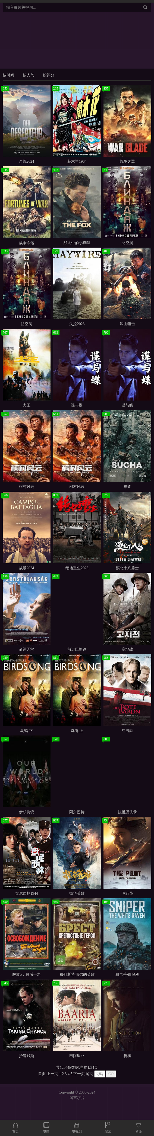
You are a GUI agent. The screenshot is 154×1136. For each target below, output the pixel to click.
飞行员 (127, 893)
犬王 (26, 405)
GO (111, 1074)
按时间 (8, 75)
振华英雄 (76, 893)
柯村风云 (26, 487)
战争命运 (26, 243)
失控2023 (76, 324)
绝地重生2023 (76, 568)
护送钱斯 (26, 1056)
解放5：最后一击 (26, 974)
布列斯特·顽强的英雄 (77, 974)
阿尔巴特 (76, 812)
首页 (42, 1074)
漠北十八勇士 (127, 568)
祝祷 (127, 1056)
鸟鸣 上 (77, 731)
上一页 (52, 1074)
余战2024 (26, 161)
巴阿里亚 (76, 1056)
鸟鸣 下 (26, 731)
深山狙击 (127, 324)
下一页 (79, 1074)
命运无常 (26, 649)
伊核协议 (26, 812)
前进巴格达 (76, 649)
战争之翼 (127, 161)
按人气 (28, 75)
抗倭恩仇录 (127, 812)
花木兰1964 (76, 161)
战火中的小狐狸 (77, 243)
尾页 (89, 1074)
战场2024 (26, 568)
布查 (127, 487)
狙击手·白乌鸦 (127, 974)
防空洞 (127, 243)
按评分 (48, 75)
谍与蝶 (77, 405)
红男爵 (127, 731)
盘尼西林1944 (26, 893)
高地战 (127, 649)
